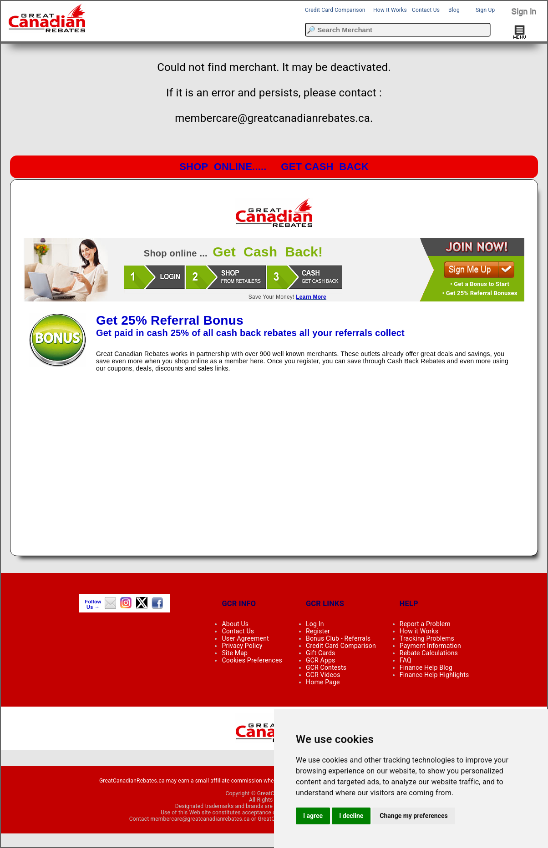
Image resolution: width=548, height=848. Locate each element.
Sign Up (485, 10)
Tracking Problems (427, 638)
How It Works (390, 10)
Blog (454, 10)
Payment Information (430, 645)
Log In (315, 623)
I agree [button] (313, 815)
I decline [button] (351, 815)
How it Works (419, 631)
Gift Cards (320, 653)
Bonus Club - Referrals (338, 638)
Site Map (235, 653)
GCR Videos (323, 674)
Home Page (323, 682)
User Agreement (245, 638)
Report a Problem (425, 623)
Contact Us (426, 10)
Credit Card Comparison (335, 10)
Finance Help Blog (426, 667)
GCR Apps (320, 660)
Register (318, 631)
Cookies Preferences (252, 660)
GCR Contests (326, 667)
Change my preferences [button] (413, 815)
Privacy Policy (242, 645)
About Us (235, 623)
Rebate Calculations (429, 653)
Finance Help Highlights (434, 674)
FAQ (405, 660)
